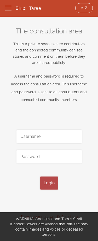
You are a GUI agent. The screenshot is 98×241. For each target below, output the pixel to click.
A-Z (84, 8)
